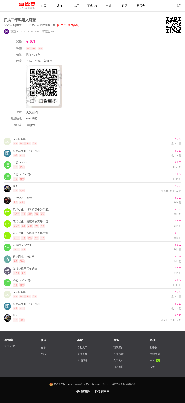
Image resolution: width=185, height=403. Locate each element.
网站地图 (155, 354)
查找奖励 (82, 354)
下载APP (92, 5)
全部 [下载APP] (108, 5)
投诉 (152, 367)
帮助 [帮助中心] (124, 5)
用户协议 (118, 366)
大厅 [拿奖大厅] (76, 5)
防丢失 (141, 5)
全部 (43, 354)
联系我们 (118, 347)
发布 (60, 5)
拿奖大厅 (82, 347)
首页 (43, 5)
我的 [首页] (178, 5)
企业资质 (118, 354)
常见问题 (82, 360)
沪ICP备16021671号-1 (96, 384)
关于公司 (118, 360)
